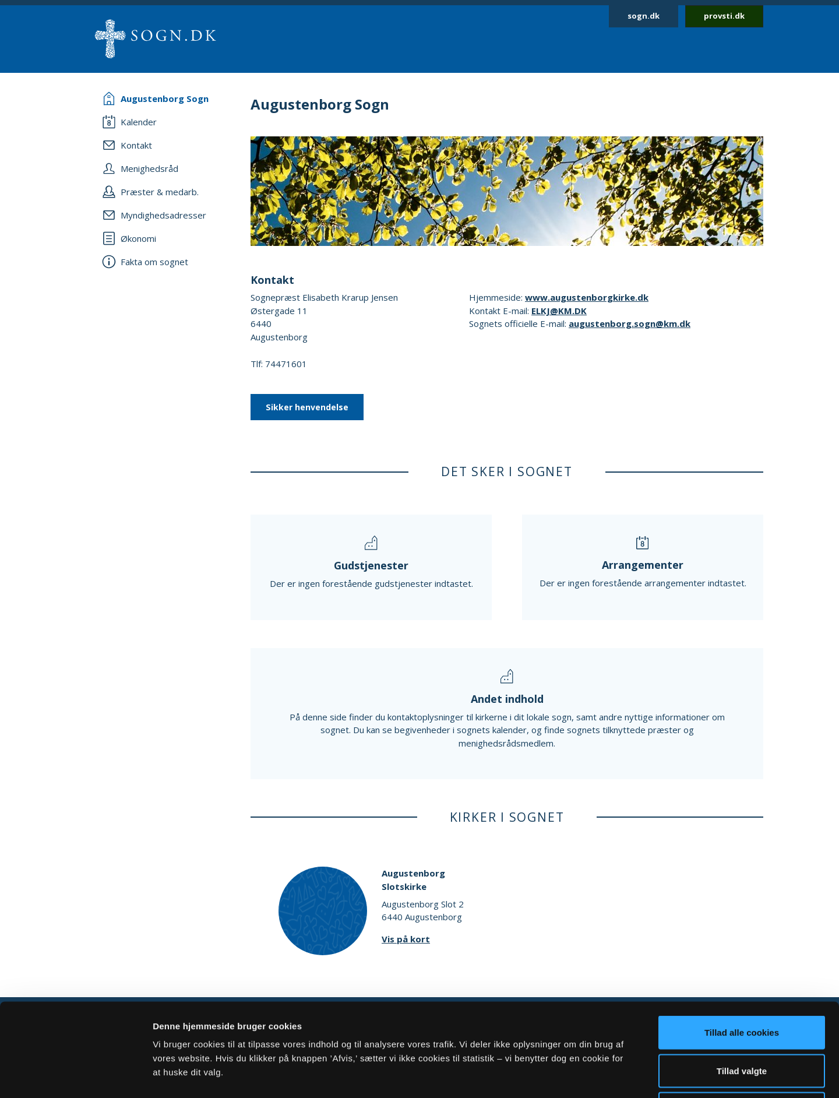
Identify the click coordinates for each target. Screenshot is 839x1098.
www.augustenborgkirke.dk (586, 297)
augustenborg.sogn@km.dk (629, 323)
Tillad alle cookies (741, 945)
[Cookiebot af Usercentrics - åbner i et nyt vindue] (75, 1075)
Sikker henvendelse (307, 407)
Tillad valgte (742, 983)
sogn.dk (644, 15)
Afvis (742, 1021)
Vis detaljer (605, 1075)
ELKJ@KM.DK (559, 310)
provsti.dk (724, 15)
